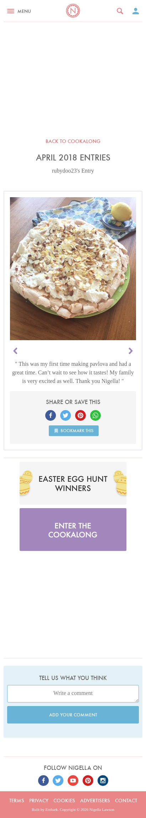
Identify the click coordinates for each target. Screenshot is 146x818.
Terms (16, 800)
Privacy (38, 800)
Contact (126, 800)
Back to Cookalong (73, 141)
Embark (52, 809)
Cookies (64, 800)
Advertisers (95, 800)
